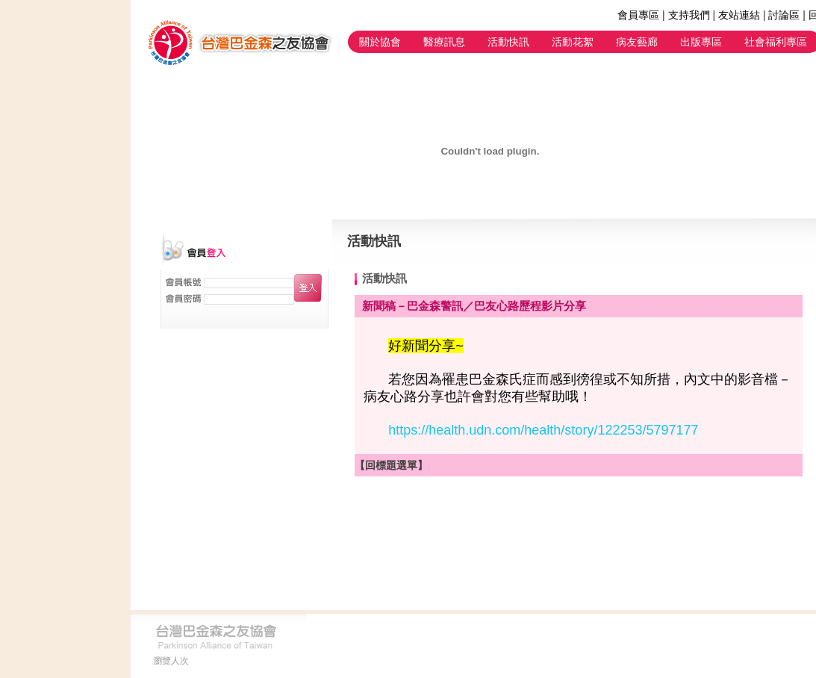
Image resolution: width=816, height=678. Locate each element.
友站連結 (739, 15)
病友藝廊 (637, 42)
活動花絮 (573, 42)
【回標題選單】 (391, 465)
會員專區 (638, 15)
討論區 (784, 15)
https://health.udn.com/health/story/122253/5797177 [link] (543, 430)
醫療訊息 (444, 42)
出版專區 (701, 42)
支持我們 (689, 15)
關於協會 (380, 42)
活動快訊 (508, 42)
